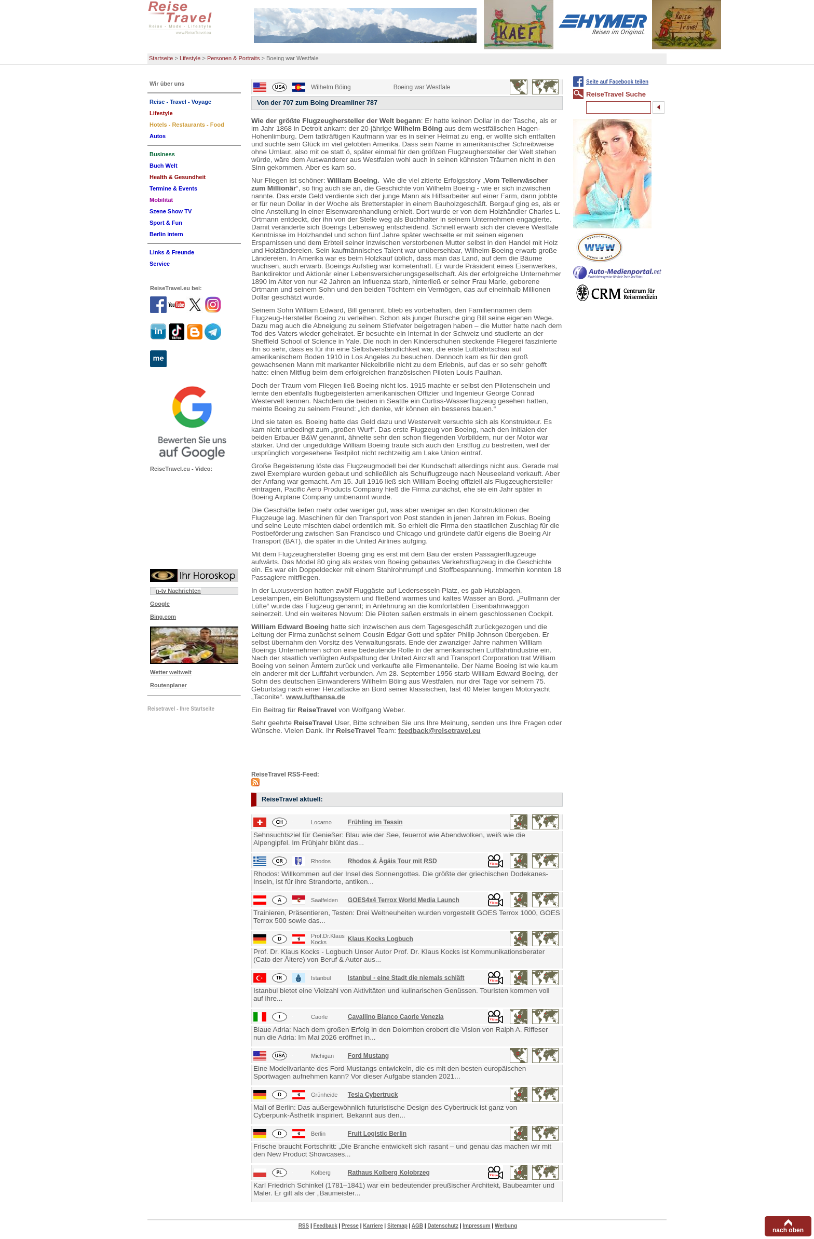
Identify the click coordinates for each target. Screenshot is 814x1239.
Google (160, 604)
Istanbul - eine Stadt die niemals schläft (406, 978)
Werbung (506, 1226)
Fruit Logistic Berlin (377, 1133)
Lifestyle (190, 58)
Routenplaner (168, 685)
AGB (417, 1226)
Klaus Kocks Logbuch (380, 939)
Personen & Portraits (233, 58)
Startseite (161, 58)
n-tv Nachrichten (178, 591)
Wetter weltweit (171, 672)
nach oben (788, 1230)
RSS (304, 1226)
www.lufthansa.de (315, 697)
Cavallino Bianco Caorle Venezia (396, 1016)
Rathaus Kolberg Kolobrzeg (389, 1172)
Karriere (373, 1226)
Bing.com (163, 617)
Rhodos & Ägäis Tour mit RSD (392, 861)
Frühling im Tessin (375, 822)
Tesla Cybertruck (373, 1094)
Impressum (476, 1226)
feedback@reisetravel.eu (439, 730)
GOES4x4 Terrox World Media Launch (403, 900)
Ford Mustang (368, 1055)
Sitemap (397, 1226)
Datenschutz (442, 1226)
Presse (350, 1226)
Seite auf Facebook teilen (617, 82)
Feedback (325, 1226)
